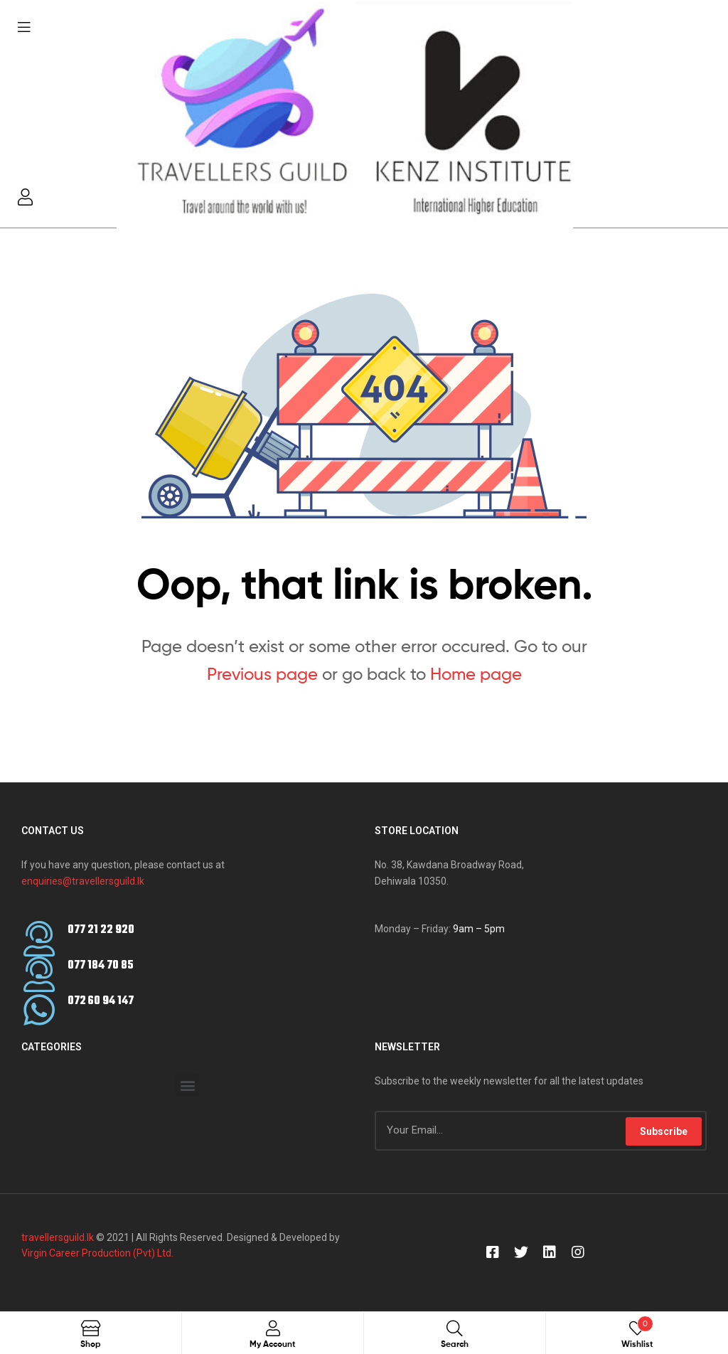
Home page (476, 673)
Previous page (262, 673)
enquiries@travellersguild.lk (82, 881)
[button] (187, 1085)
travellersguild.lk (57, 1237)
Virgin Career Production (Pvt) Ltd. (97, 1253)
